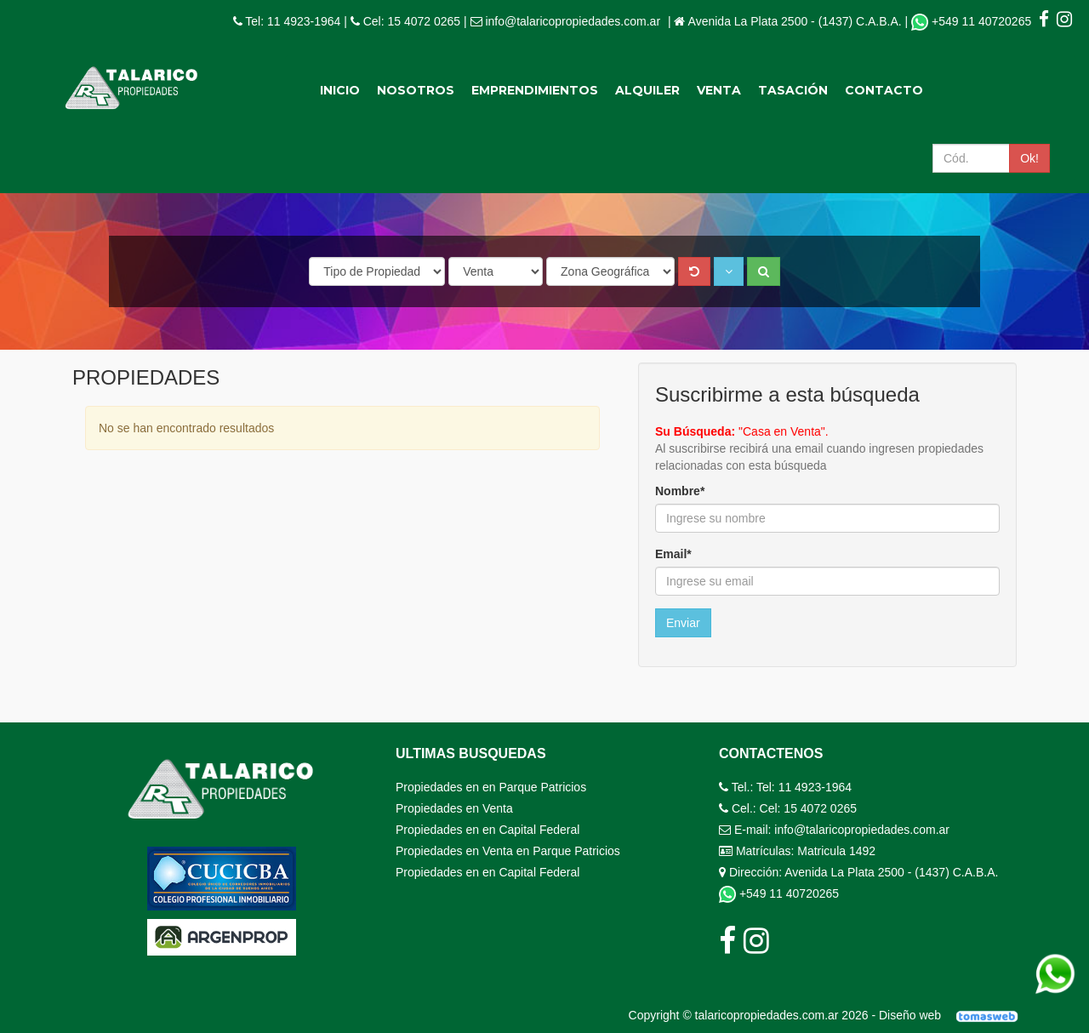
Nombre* (679, 491)
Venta (719, 90)
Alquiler (647, 90)
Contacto (884, 90)
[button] (729, 271)
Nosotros (415, 90)
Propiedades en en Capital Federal (487, 829)
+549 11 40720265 (973, 21)
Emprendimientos (534, 90)
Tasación (793, 90)
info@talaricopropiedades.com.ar (572, 21)
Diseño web (954, 1015)
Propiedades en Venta (454, 808)
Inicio (340, 90)
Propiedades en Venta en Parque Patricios (508, 851)
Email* (673, 554)
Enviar (683, 623)
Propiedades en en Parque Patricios (491, 787)
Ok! (1029, 158)
